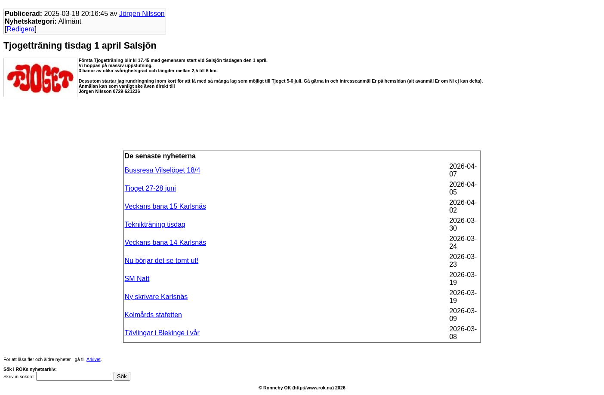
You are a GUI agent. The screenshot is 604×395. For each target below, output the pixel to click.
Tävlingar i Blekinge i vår (162, 332)
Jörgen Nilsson (142, 13)
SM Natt (137, 278)
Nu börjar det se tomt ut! (162, 260)
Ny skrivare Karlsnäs (156, 296)
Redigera (20, 29)
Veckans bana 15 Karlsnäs (165, 206)
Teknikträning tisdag (155, 224)
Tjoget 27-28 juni (150, 188)
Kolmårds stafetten (153, 314)
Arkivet (93, 359)
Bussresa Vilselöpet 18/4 (162, 170)
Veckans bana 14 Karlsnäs (165, 242)
